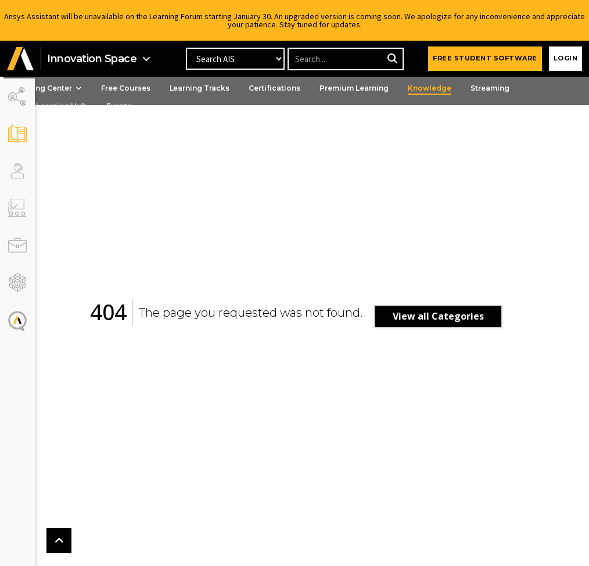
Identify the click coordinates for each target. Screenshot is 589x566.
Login (566, 58)
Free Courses (157, 88)
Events (150, 106)
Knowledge (461, 88)
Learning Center (78, 88)
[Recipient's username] (345, 59)
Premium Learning (385, 88)
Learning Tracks (231, 88)
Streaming (521, 88)
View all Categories (454, 316)
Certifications (306, 88)
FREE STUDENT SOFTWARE (485, 58)
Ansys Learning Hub (81, 106)
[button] (20, 59)
